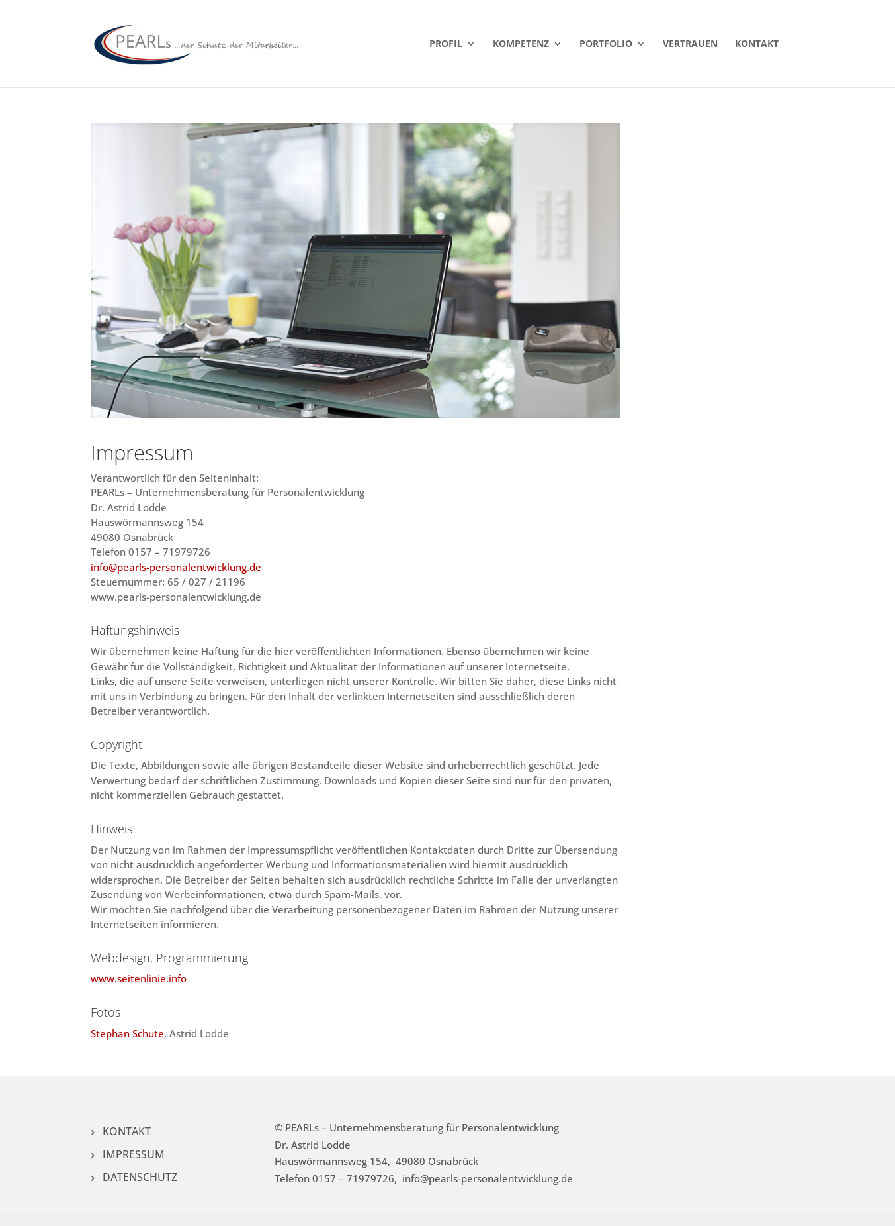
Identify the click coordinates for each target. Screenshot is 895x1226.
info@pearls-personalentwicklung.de (176, 567)
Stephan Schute (127, 1033)
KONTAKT (757, 44)
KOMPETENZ (521, 44)
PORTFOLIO (605, 44)
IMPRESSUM (134, 1154)
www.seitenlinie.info (139, 978)
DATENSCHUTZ (140, 1177)
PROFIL (445, 44)
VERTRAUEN (690, 44)
